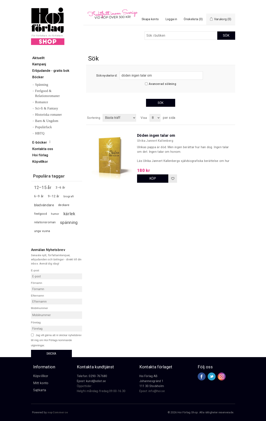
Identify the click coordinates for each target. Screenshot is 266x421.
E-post (35, 270)
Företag (36, 322)
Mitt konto (41, 383)
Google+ (222, 376)
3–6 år (60, 187)
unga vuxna (42, 231)
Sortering (93, 118)
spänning (68, 222)
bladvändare (44, 205)
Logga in (171, 19)
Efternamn (37, 295)
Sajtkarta (39, 390)
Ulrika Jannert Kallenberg (155, 140)
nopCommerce (57, 412)
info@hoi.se (157, 391)
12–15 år (42, 187)
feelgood (40, 214)
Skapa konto (150, 19)
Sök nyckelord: (106, 75)
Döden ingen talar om (156, 135)
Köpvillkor (40, 376)
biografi (69, 196)
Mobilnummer (39, 308)
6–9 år (39, 196)
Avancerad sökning (162, 84)
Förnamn (36, 282)
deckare (63, 205)
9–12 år (53, 196)
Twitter (212, 376)
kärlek (69, 213)
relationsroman (45, 222)
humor (55, 213)
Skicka (51, 353)
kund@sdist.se (96, 381)
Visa (144, 118)
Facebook (202, 376)
